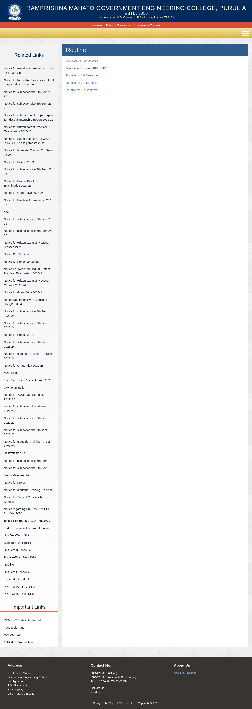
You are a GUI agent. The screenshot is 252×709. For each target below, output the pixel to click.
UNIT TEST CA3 (14, 453)
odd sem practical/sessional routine (27, 528)
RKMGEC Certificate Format (22, 620)
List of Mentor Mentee (18, 579)
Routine (9, 564)
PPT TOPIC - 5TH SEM (19, 593)
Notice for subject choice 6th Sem (25, 460)
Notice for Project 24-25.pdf (22, 261)
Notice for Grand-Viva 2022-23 (23, 365)
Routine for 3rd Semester (82, 82)
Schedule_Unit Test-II (18, 542)
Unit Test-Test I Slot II (17, 535)
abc (6, 212)
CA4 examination (15, 387)
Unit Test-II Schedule (17, 550)
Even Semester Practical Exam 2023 (27, 380)
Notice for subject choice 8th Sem (25, 468)
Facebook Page (14, 627)
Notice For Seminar (16, 254)
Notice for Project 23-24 (19, 334)
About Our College (185, 672)
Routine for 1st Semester (82, 75)
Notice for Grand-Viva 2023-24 (23, 292)
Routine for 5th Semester (82, 90)
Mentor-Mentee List (16, 475)
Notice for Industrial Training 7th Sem (28, 490)
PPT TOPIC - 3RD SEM (19, 586)
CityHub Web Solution (122, 703)
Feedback (97, 692)
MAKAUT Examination (18, 642)
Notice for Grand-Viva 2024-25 (23, 192)
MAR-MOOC (12, 373)
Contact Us (97, 687)
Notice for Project (15, 482)
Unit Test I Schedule (17, 572)
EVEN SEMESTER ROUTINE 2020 (27, 520)
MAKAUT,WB (12, 634)
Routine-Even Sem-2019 (20, 557)
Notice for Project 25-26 (19, 162)
